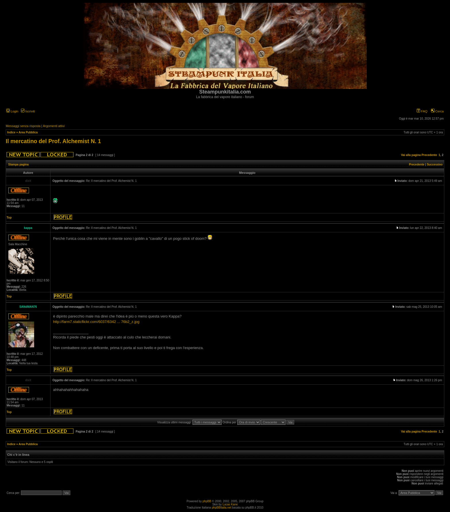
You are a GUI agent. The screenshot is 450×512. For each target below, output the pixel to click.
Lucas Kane (230, 504)
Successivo (435, 164)
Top (9, 217)
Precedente (429, 155)
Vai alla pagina (411, 155)
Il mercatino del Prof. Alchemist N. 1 (53, 141)
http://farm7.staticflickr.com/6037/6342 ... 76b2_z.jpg (96, 322)
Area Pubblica (28, 132)
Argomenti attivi (54, 126)
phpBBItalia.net (221, 507)
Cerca (437, 111)
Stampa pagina (18, 164)
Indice (11, 132)
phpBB (207, 501)
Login (12, 111)
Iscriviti (28, 111)
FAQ (422, 111)
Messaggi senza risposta (23, 126)
